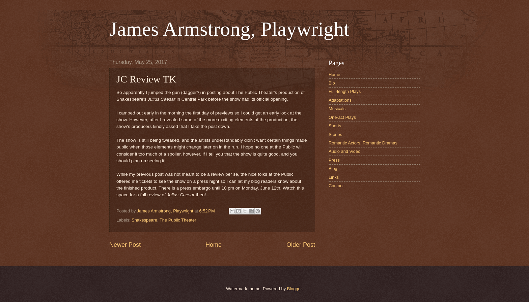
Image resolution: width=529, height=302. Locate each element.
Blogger (294, 288)
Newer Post (125, 244)
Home (213, 244)
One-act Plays (342, 117)
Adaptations (340, 100)
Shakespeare (144, 220)
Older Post (300, 244)
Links (334, 177)
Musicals (337, 108)
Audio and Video (344, 151)
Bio (332, 83)
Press (334, 160)
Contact (336, 185)
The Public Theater (178, 220)
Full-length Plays (345, 91)
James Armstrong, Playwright (229, 29)
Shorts (335, 125)
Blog (333, 168)
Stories (335, 134)
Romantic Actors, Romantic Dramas (363, 142)
